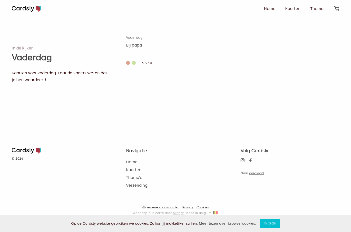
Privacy (188, 207)
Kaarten (293, 8)
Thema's (318, 8)
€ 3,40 (147, 63)
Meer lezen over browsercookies (227, 223)
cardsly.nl (256, 173)
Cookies (202, 207)
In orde (270, 223)
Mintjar (178, 213)
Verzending (136, 185)
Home (269, 8)
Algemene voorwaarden (160, 207)
